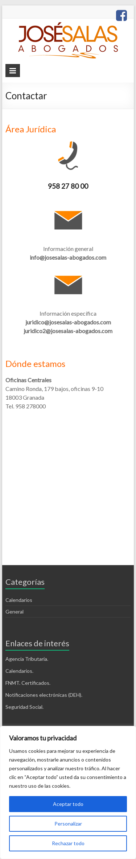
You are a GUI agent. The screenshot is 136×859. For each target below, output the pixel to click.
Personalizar (68, 823)
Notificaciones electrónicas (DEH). (43, 695)
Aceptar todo (68, 804)
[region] (68, 792)
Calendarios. (19, 671)
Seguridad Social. (24, 707)
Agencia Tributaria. (26, 659)
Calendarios (18, 600)
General (14, 611)
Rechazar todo (68, 843)
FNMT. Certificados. (27, 683)
